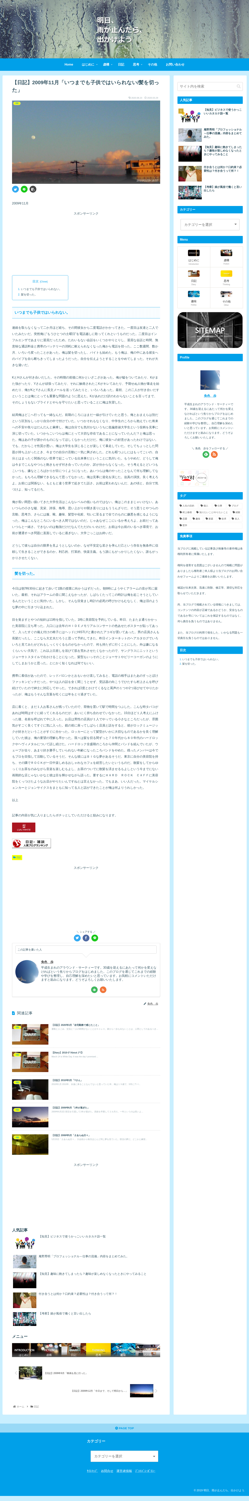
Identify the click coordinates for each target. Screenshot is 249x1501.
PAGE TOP (125, 1433)
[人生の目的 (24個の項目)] (188, 506)
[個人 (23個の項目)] (205, 506)
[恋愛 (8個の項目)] (184, 519)
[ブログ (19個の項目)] (234, 506)
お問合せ (107, 1476)
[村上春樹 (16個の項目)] (186, 512)
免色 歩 (48, 962)
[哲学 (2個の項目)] (210, 525)
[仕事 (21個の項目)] (219, 506)
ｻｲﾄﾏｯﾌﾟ (92, 1476)
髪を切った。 (29, 294)
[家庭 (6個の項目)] (210, 519)
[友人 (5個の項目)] (236, 519)
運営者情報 (124, 1476)
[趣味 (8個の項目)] (197, 519)
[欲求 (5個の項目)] (223, 519)
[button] (238, 86)
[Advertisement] (86, 243)
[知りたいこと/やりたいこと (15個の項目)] (212, 512)
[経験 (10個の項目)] (236, 512)
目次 (36, 281)
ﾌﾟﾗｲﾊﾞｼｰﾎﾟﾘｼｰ (145, 1476)
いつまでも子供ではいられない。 (41, 289)
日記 (17, 857)
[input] (210, 86)
